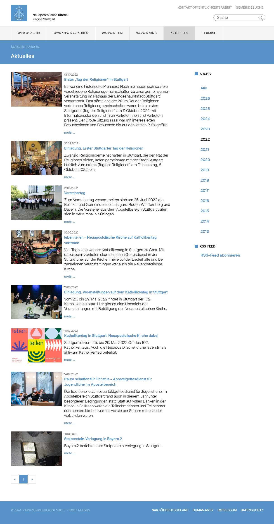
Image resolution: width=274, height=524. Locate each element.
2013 (205, 232)
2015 (205, 211)
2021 (205, 150)
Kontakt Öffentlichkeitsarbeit (205, 8)
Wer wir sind (29, 34)
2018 (205, 181)
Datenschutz (252, 511)
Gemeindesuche (249, 8)
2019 (205, 170)
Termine (209, 34)
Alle (204, 88)
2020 (205, 160)
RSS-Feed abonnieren (220, 256)
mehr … (69, 133)
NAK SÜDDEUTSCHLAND (170, 511)
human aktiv (203, 511)
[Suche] (239, 18)
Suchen (260, 18)
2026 (205, 99)
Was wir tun (112, 34)
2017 (204, 191)
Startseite (17, 48)
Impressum (227, 511)
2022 (205, 140)
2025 (205, 109)
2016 (205, 201)
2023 (205, 129)
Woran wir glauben (71, 34)
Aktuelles (179, 34)
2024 (205, 119)
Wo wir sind (146, 34)
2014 (205, 221)
